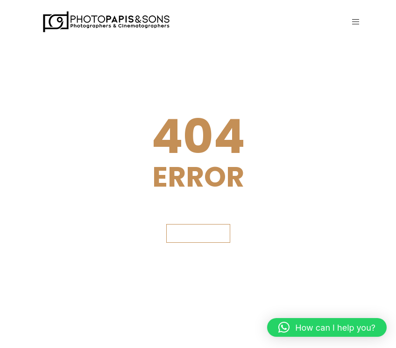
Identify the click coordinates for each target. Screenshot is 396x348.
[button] (327, 327)
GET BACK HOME (198, 233)
